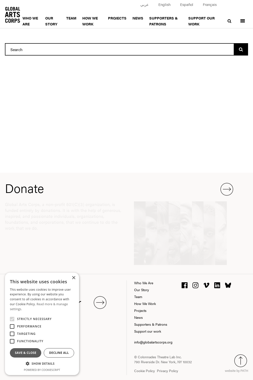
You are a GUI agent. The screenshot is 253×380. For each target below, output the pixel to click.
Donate (119, 188)
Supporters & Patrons (150, 324)
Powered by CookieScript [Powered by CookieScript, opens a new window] (42, 370)
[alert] (42, 324)
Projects (117, 17)
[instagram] (195, 285)
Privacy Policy (167, 370)
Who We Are (143, 282)
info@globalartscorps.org (153, 342)
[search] (229, 17)
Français (210, 4)
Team (71, 17)
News (137, 17)
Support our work (147, 331)
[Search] (241, 49)
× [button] (73, 278)
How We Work (145, 303)
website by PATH (236, 370)
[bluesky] (228, 285)
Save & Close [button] (25, 353)
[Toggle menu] (242, 18)
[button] (42, 364)
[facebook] (185, 285)
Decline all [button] (59, 353)
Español (186, 4)
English (164, 4)
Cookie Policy (144, 370)
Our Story (141, 289)
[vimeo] (206, 285)
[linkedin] (217, 285)
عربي (144, 4)
